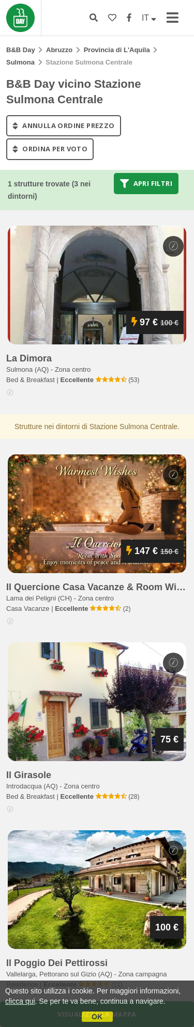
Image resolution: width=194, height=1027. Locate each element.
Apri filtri (146, 183)
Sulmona (20, 62)
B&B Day (20, 50)
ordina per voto (49, 149)
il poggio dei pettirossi (57, 963)
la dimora (29, 358)
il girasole (28, 775)
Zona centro (73, 369)
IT (149, 17)
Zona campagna (142, 974)
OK (97, 1017)
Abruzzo (59, 50)
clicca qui (20, 1001)
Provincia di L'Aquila (117, 50)
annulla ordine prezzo (63, 125)
